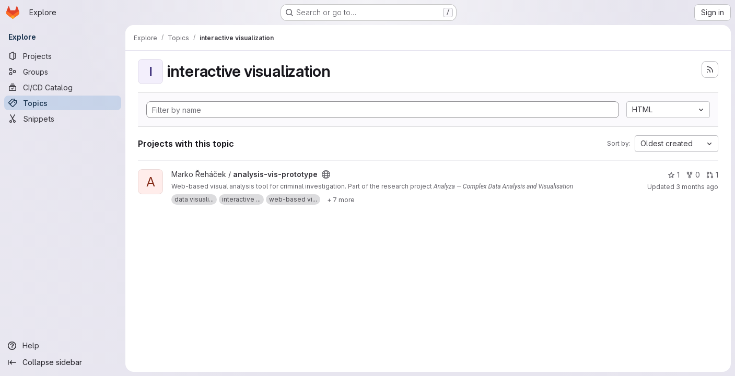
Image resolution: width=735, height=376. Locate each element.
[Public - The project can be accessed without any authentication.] (326, 174)
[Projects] (62, 56)
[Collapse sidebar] (62, 362)
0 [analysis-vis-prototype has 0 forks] (693, 174)
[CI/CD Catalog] (62, 87)
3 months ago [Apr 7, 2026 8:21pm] (697, 187)
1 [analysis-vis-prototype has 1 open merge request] (712, 174)
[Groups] (62, 71)
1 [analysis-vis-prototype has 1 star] (674, 174)
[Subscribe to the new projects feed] (710, 69)
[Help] (62, 345)
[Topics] (62, 103)
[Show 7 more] (340, 199)
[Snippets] (62, 118)
